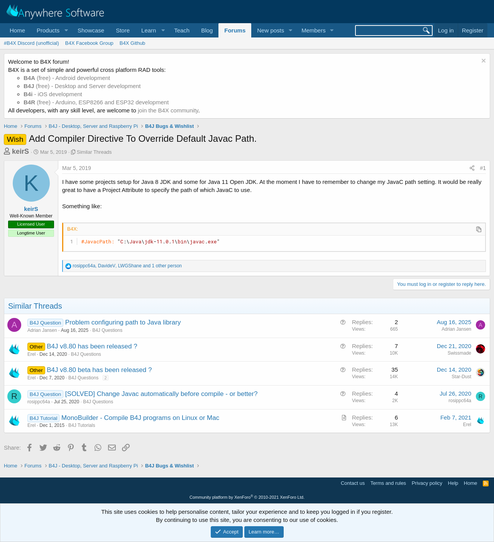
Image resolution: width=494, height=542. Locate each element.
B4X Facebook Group (89, 43)
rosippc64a (38, 401)
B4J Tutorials (81, 425)
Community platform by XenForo (247, 497)
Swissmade (459, 353)
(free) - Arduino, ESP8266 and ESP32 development (96, 102)
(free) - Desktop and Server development (82, 86)
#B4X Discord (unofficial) (31, 43)
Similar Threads (94, 152)
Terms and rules (388, 483)
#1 (483, 168)
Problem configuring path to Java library (123, 322)
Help (453, 483)
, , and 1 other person (127, 265)
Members (313, 30)
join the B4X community (168, 110)
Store (123, 30)
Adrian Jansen (42, 330)
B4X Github (132, 43)
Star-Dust (461, 376)
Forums (234, 30)
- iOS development (53, 94)
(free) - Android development (67, 78)
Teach (181, 30)
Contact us (353, 483)
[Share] (472, 168)
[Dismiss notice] (482, 62)
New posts (270, 30)
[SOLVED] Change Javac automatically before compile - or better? (161, 394)
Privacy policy (427, 483)
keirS (20, 151)
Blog (207, 30)
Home (17, 30)
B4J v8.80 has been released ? (92, 346)
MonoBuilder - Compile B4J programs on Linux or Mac (140, 417)
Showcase (91, 30)
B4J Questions (107, 330)
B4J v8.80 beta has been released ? (99, 370)
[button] (51, 30)
